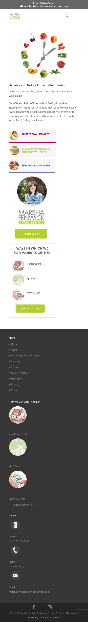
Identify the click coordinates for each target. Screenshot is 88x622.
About (14, 350)
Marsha (16, 91)
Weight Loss (15, 96)
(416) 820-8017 (44, 3)
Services (15, 361)
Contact (15, 390)
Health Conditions (46, 91)
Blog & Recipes (19, 373)
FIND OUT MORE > (24, 505)
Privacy (15, 384)
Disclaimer (16, 378)
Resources (16, 367)
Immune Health (65, 91)
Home (14, 344)
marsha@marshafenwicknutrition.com (29, 591)
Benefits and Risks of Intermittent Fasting (37, 85)
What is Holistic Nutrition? (25, 355)
